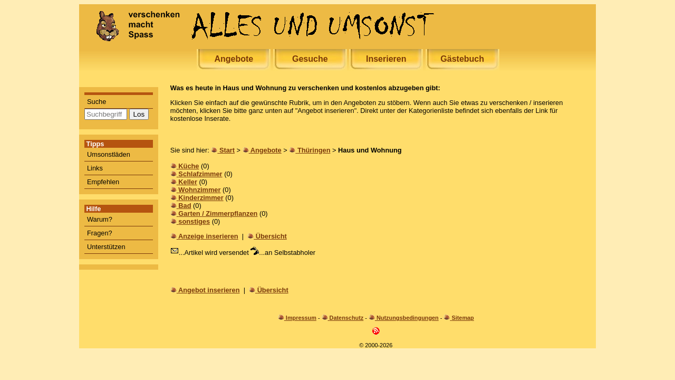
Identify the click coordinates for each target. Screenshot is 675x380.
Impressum (301, 318)
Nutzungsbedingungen (408, 318)
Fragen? (99, 233)
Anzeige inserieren (208, 236)
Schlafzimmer (200, 174)
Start (227, 150)
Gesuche (310, 58)
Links (95, 168)
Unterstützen (106, 247)
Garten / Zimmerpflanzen (217, 213)
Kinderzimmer (200, 198)
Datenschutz (347, 318)
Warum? (99, 219)
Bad (184, 206)
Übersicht (271, 236)
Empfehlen (103, 182)
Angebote (233, 58)
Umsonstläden (108, 154)
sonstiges (194, 221)
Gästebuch (462, 58)
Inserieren (386, 58)
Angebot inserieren (209, 290)
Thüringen (314, 150)
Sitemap (462, 318)
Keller (187, 182)
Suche (96, 102)
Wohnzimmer (199, 190)
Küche (188, 166)
